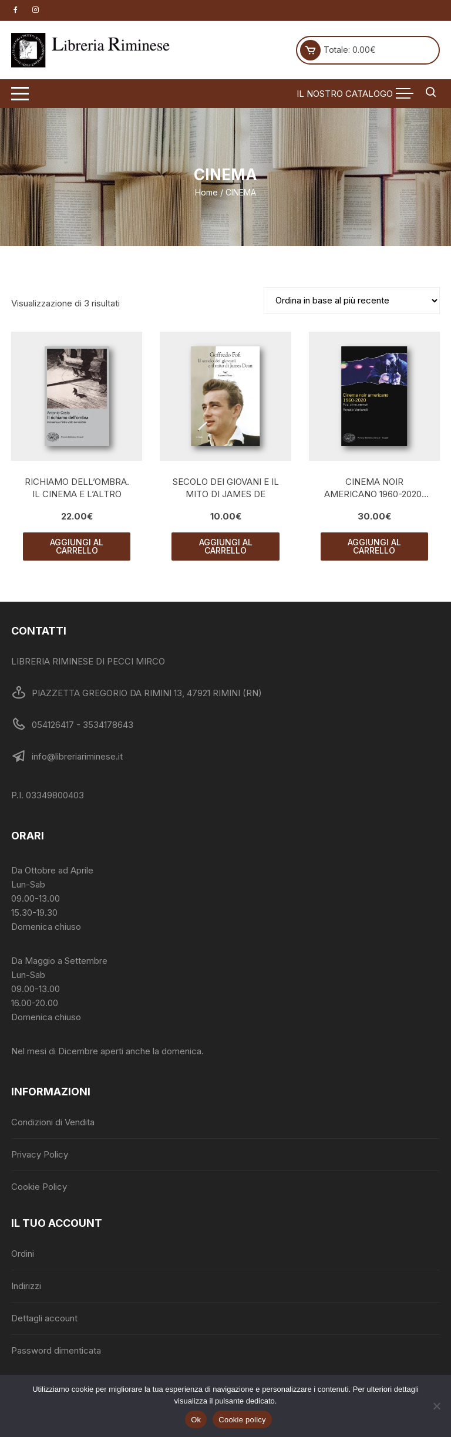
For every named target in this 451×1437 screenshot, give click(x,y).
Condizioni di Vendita (53, 1122)
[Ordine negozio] (352, 300)
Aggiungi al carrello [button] (76, 546)
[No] (436, 1406)
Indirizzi (26, 1285)
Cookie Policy (39, 1186)
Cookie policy (242, 1419)
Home (206, 192)
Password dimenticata (56, 1350)
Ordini (22, 1253)
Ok (196, 1419)
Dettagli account (44, 1318)
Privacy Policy (39, 1154)
